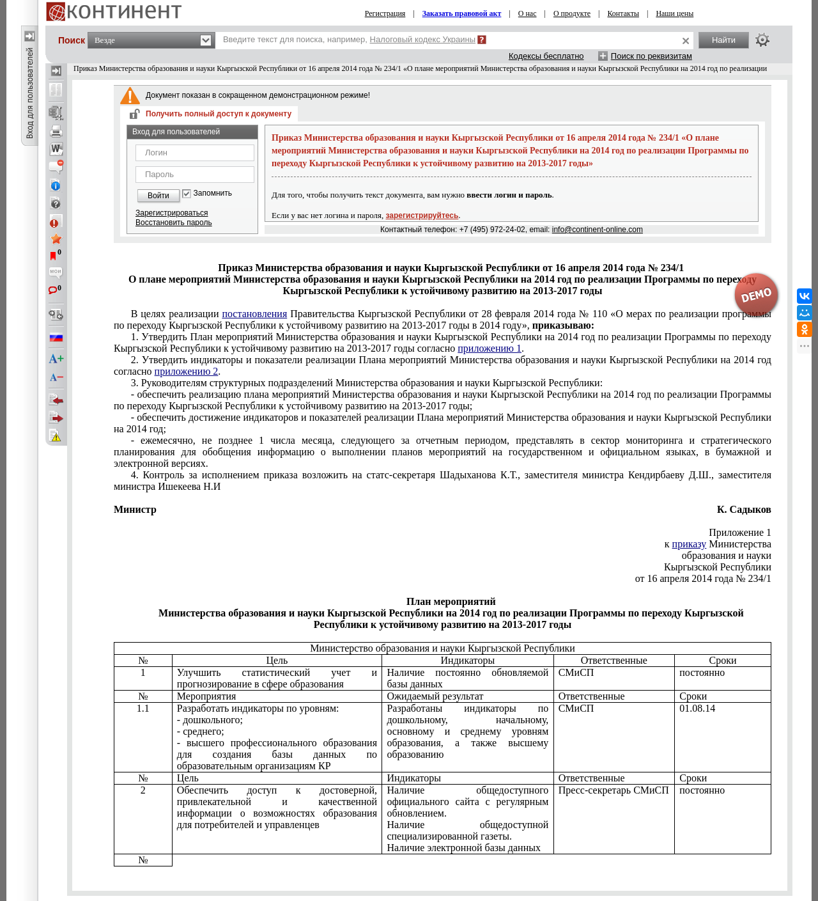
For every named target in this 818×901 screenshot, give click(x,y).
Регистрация (385, 13)
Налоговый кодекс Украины (423, 39)
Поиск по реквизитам (651, 56)
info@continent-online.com (597, 229)
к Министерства (718, 543)
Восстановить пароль (173, 222)
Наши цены (674, 13)
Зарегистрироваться (171, 212)
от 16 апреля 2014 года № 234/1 (703, 578)
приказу (689, 543)
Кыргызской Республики (717, 566)
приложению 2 (187, 371)
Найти (724, 40)
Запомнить (213, 193)
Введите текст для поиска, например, (349, 39)
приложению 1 (489, 348)
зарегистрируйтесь (422, 215)
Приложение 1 (740, 532)
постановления (254, 313)
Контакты (623, 13)
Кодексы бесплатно (546, 56)
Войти (158, 195)
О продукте (571, 13)
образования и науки (726, 555)
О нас (527, 13)
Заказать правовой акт (462, 13)
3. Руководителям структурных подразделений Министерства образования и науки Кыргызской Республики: (367, 382)
